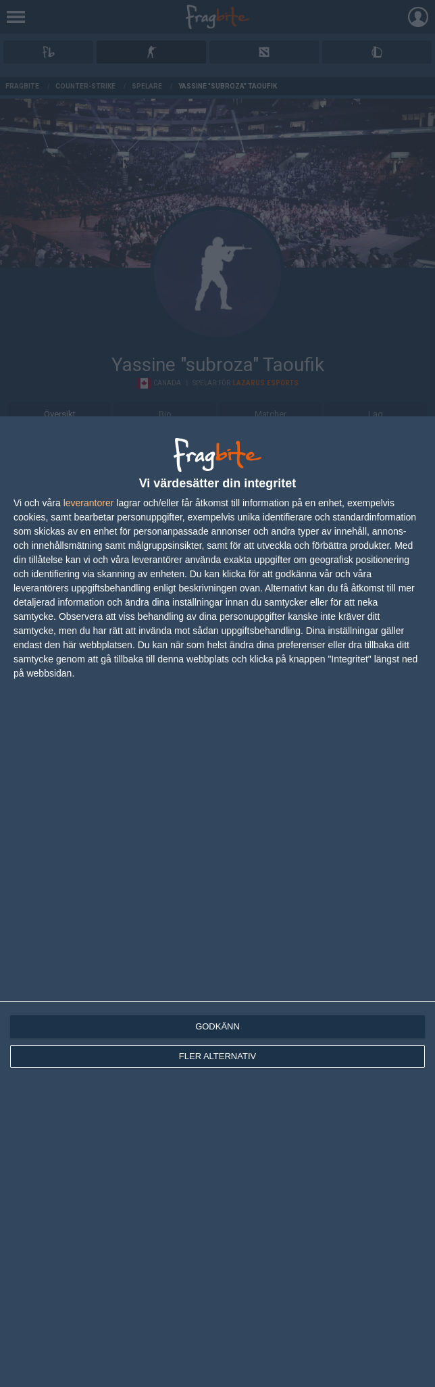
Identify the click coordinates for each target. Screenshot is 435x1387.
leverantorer (88, 503)
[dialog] (217, 901)
